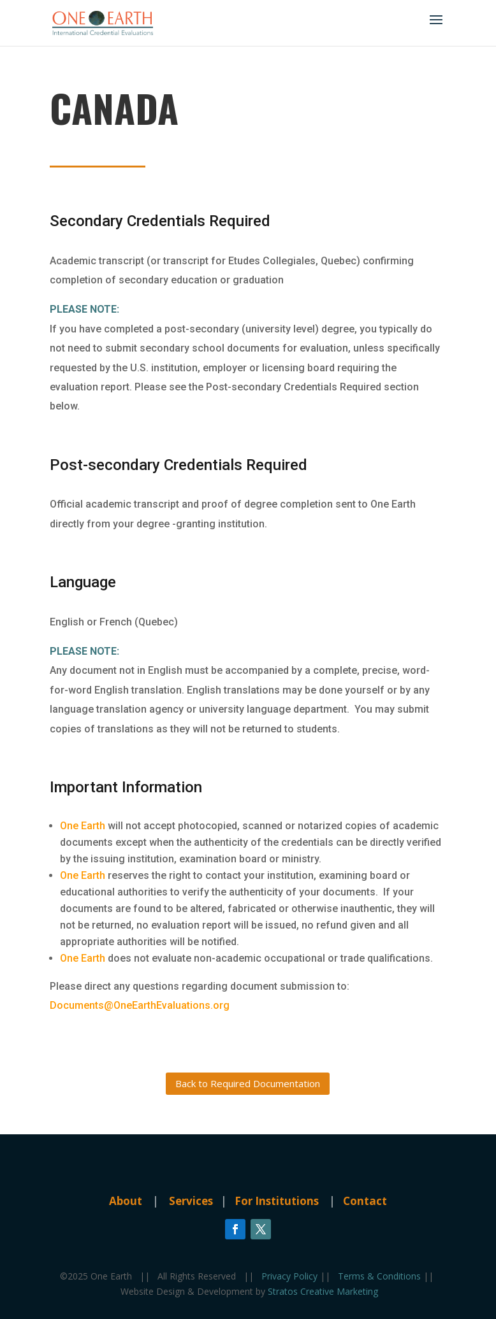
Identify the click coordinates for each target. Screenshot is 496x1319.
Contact (365, 1201)
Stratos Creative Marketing (323, 1291)
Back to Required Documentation (247, 1083)
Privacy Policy (290, 1276)
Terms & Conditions (380, 1276)
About (125, 1201)
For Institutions (277, 1201)
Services (192, 1201)
